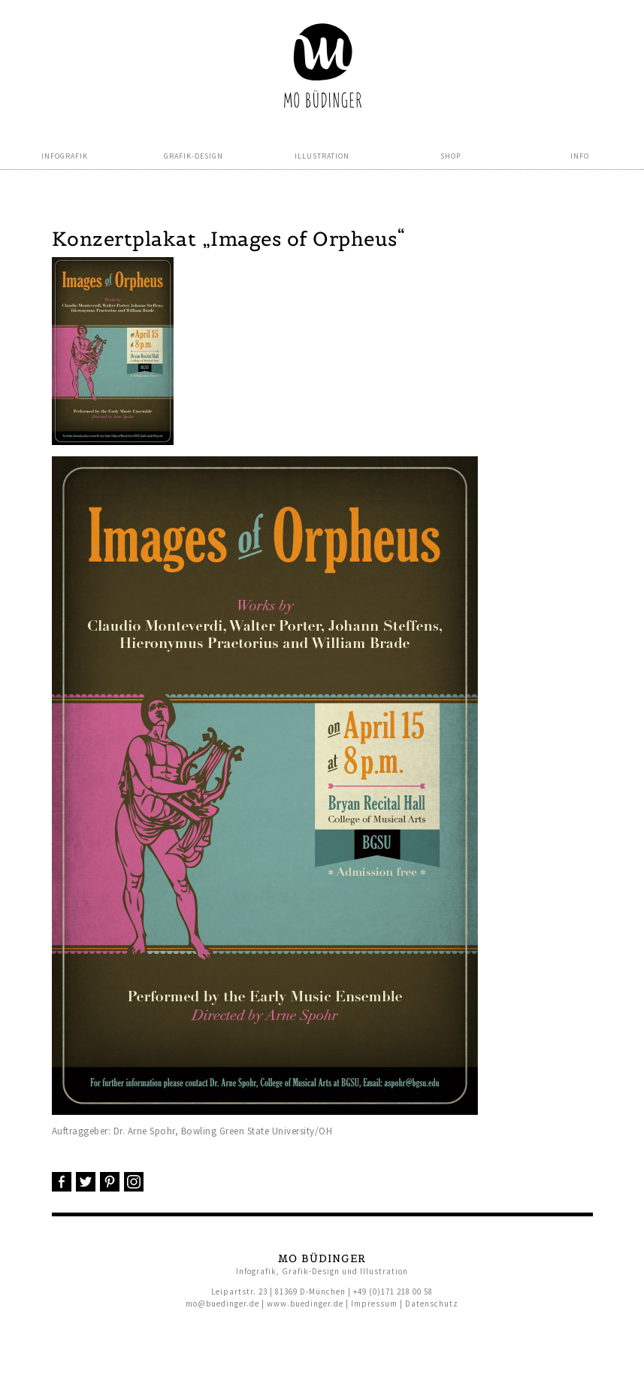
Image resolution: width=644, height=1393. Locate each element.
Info (579, 156)
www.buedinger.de (305, 1303)
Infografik (64, 156)
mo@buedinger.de (222, 1303)
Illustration (322, 156)
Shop (450, 156)
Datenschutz (431, 1303)
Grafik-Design (193, 156)
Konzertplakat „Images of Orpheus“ (229, 238)
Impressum (374, 1303)
